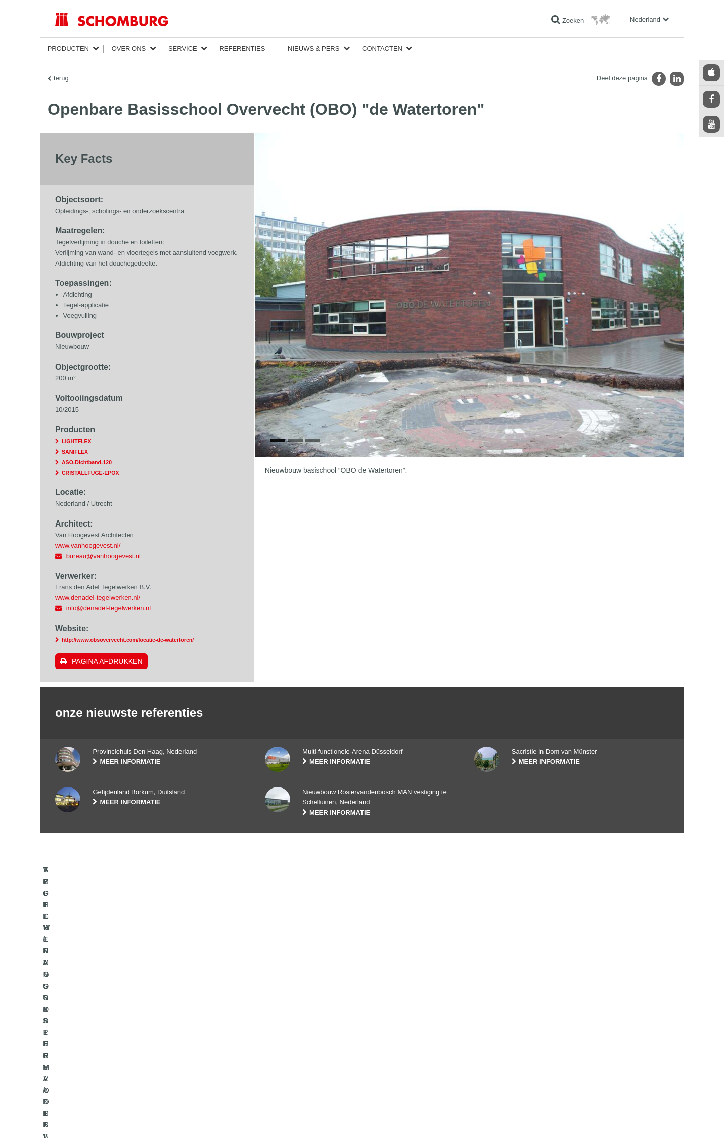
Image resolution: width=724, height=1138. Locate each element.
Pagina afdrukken (107, 661)
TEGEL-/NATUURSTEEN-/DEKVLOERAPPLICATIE (125, 1019)
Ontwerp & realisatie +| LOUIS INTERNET (626, 1118)
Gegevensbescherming (141, 1118)
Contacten (382, 48)
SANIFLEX (75, 452)
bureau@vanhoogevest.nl (103, 556)
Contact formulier (288, 1050)
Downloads (280, 1034)
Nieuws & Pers (313, 48)
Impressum (96, 1118)
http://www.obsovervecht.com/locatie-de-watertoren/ (128, 640)
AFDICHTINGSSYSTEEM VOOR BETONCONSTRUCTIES (134, 1080)
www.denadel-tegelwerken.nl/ (97, 597)
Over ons (129, 48)
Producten (68, 48)
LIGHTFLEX (77, 441)
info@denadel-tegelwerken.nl (108, 608)
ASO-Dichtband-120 (87, 462)
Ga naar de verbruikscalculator (306, 1019)
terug (61, 78)
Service (182, 48)
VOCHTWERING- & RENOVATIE (100, 1034)
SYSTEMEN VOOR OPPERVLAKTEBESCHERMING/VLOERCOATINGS (126, 1057)
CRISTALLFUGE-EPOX (90, 473)
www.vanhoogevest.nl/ (87, 545)
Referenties (242, 48)
